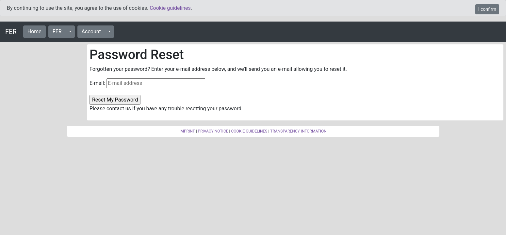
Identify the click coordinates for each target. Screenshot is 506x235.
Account (91, 31)
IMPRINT (187, 131)
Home (34, 31)
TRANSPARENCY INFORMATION (298, 131)
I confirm (487, 9)
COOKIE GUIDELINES (249, 131)
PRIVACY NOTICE (213, 131)
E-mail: (97, 83)
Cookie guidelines (170, 8)
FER (11, 32)
